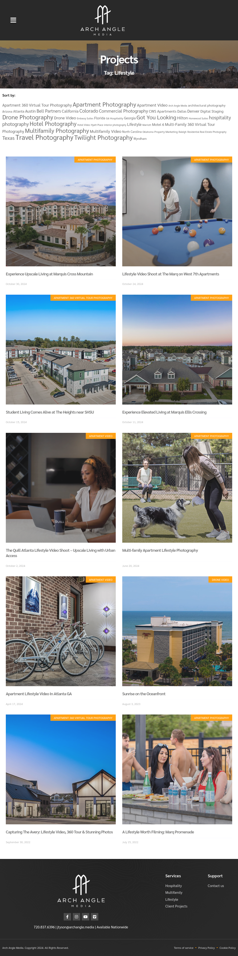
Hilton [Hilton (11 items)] (182, 117)
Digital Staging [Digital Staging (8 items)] (212, 111)
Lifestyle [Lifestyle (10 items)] (134, 124)
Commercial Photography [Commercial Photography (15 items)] (123, 111)
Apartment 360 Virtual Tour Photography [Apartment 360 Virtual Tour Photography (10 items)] (37, 105)
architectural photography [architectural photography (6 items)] (206, 105)
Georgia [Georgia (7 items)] (130, 118)
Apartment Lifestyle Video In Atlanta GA (39, 693)
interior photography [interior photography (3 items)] (115, 124)
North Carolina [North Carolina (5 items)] (132, 132)
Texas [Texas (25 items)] (8, 137)
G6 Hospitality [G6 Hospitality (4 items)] (114, 118)
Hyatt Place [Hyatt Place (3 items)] (97, 124)
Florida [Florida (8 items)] (99, 117)
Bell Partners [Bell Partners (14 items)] (48, 111)
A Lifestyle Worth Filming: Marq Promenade (158, 831)
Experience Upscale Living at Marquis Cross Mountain (49, 273)
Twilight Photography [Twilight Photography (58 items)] (103, 137)
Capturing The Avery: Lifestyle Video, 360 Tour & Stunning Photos (59, 831)
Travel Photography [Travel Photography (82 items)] (44, 137)
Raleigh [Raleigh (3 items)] (182, 131)
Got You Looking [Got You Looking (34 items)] (156, 117)
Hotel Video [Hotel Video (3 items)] (83, 124)
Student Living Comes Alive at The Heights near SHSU (50, 411)
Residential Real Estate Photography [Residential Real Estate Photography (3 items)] (206, 131)
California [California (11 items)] (70, 111)
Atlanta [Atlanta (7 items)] (18, 111)
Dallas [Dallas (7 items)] (181, 111)
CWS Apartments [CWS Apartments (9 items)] (162, 111)
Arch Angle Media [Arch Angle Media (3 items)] (178, 105)
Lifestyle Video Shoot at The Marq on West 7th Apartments (170, 273)
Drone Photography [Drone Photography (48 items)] (27, 117)
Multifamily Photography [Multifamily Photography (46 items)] (57, 130)
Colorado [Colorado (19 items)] (88, 111)
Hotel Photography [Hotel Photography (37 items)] (53, 123)
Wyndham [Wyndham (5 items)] (140, 138)
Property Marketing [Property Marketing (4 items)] (166, 132)
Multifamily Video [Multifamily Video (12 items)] (105, 131)
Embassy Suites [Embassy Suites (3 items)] (85, 118)
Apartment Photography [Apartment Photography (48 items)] (104, 104)
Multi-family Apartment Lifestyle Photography (160, 550)
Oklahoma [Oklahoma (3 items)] (147, 131)
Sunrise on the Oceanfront (143, 693)
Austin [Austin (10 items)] (30, 111)
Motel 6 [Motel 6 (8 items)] (158, 124)
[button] (13, 20)
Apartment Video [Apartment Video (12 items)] (152, 105)
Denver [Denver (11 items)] (193, 111)
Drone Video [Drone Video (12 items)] (65, 117)
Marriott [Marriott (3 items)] (146, 124)
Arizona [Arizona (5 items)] (7, 111)
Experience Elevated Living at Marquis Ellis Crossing (164, 411)
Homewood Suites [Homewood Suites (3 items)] (198, 118)
